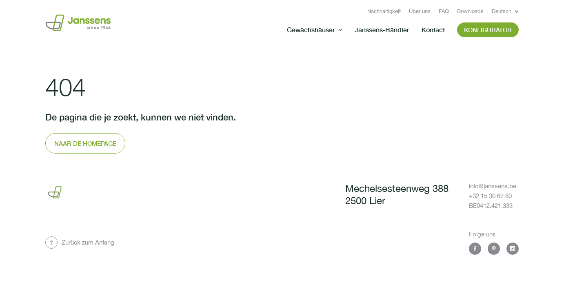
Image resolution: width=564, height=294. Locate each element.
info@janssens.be (492, 186)
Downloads (470, 11)
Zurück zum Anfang (88, 242)
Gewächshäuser (311, 30)
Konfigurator (488, 29)
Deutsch (501, 11)
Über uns (420, 11)
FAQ (444, 11)
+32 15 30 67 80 (490, 195)
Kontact (433, 29)
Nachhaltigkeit (384, 11)
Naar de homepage (85, 143)
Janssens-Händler (382, 29)
